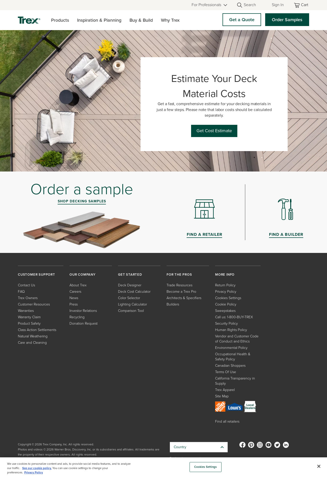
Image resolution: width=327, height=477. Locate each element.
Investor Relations (83, 310)
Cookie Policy (225, 304)
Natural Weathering (33, 336)
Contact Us (26, 285)
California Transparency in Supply (235, 381)
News (73, 298)
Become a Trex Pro (181, 291)
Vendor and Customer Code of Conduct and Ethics (237, 339)
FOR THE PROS (179, 274)
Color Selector (129, 298)
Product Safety (29, 323)
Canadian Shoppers (230, 365)
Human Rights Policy (231, 330)
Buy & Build (141, 20)
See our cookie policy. (37, 468)
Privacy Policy (225, 291)
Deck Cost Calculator (134, 291)
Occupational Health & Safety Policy (232, 356)
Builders (173, 304)
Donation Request (83, 323)
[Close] (318, 466)
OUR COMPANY (82, 274)
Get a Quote (241, 19)
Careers (75, 291)
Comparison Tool (131, 310)
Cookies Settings (228, 298)
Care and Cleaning (32, 342)
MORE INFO (225, 274)
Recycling (77, 317)
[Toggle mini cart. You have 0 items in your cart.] (301, 5)
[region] (163, 467)
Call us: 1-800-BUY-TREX (234, 317)
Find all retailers (227, 421)
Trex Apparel (225, 390)
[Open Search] (246, 5)
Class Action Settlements (37, 330)
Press (73, 304)
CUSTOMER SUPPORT (36, 274)
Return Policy (225, 285)
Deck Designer (129, 285)
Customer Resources (34, 304)
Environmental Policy (231, 347)
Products (60, 20)
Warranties (26, 310)
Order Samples (287, 19)
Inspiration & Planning (99, 20)
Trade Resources (179, 285)
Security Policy (226, 323)
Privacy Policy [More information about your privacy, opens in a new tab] (33, 472)
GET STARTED (130, 274)
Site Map (222, 396)
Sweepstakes (225, 310)
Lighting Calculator (132, 304)
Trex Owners (28, 298)
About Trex (78, 285)
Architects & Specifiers (184, 298)
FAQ (21, 291)
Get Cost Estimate (214, 130)
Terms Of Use (225, 372)
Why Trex (170, 20)
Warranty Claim (29, 317)
